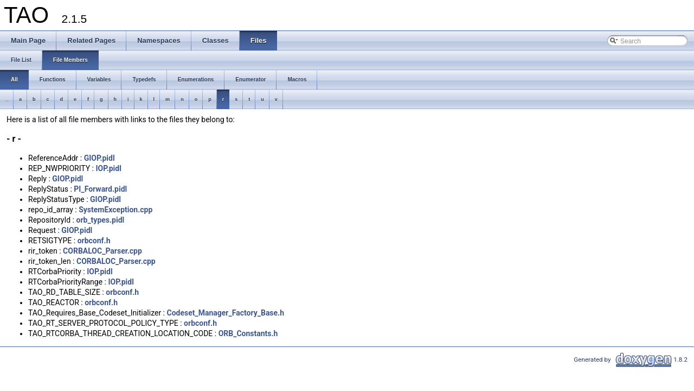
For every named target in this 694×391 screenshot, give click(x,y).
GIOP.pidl (99, 158)
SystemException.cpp (115, 209)
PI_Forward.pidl (100, 189)
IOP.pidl (108, 168)
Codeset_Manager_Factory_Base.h (226, 312)
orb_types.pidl (100, 220)
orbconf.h (94, 240)
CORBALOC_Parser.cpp (102, 251)
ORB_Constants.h (248, 333)
